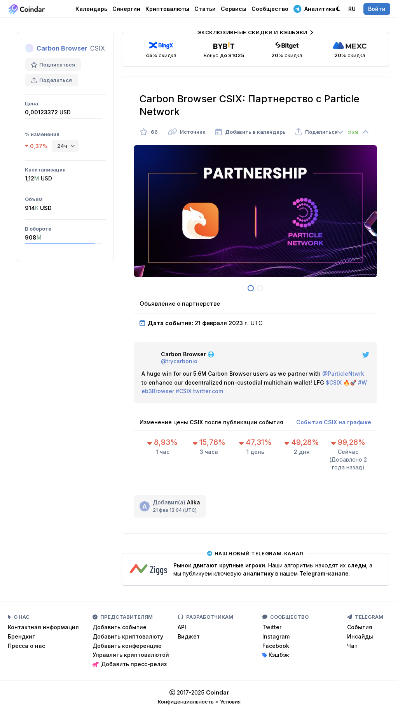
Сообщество (269, 8)
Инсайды (360, 636)
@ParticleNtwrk (343, 373)
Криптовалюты (167, 8)
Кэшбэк (275, 654)
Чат (352, 645)
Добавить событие (120, 627)
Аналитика (314, 8)
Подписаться (53, 64)
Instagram (276, 636)
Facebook (275, 645)
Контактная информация (43, 627)
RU (352, 8)
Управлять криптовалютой (131, 654)
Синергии (126, 8)
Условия (230, 701)
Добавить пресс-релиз (130, 664)
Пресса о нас (26, 645)
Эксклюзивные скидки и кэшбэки (255, 32)
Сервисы (233, 8)
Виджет (189, 636)
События (359, 627)
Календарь (91, 8)
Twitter (271, 627)
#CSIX (184, 391)
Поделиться (51, 80)
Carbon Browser (62, 48)
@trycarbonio (179, 361)
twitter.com (208, 391)
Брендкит (21, 636)
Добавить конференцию (127, 645)
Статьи (205, 8)
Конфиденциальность (186, 701)
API (182, 627)
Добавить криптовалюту (128, 636)
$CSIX (334, 382)
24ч (62, 146)
